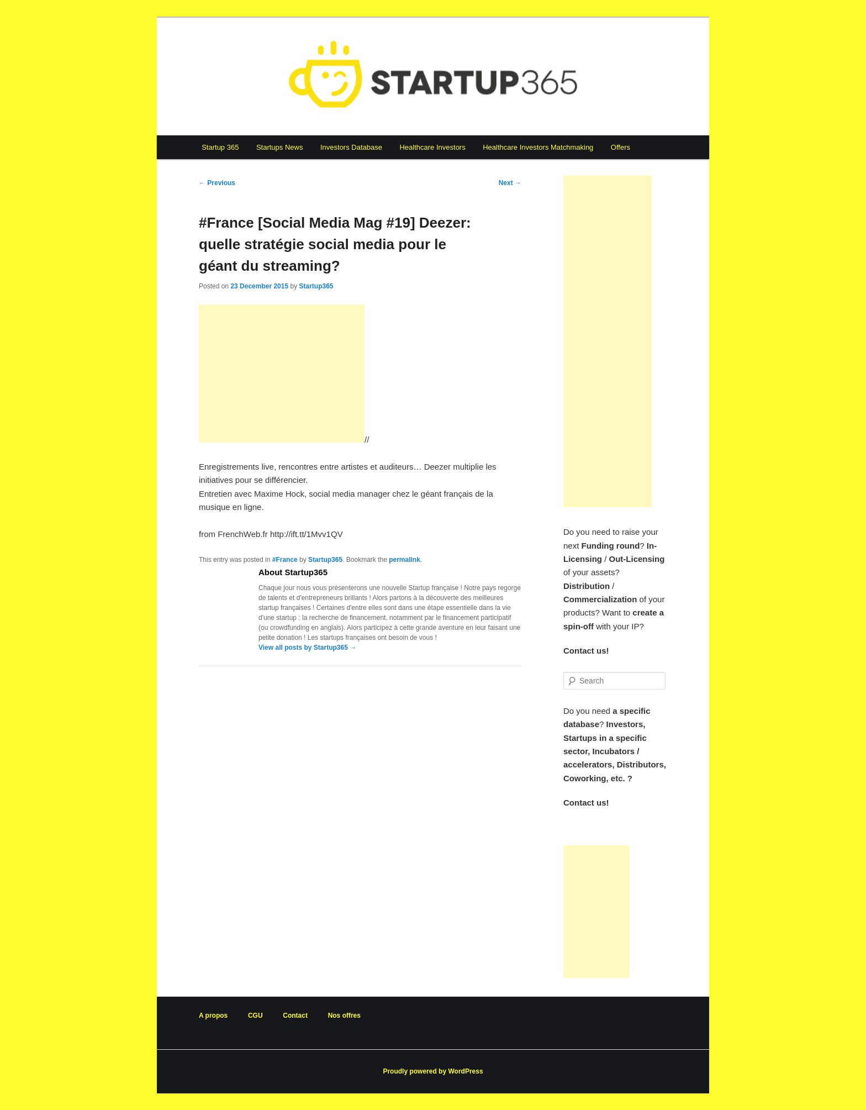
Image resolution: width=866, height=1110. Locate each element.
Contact (295, 1015)
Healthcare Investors (432, 147)
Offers (620, 147)
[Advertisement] (282, 373)
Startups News (279, 147)
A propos (213, 1015)
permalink (404, 560)
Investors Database (351, 147)
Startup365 (316, 286)
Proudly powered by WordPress (433, 1071)
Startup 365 (220, 147)
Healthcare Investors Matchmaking (538, 147)
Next (510, 183)
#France (285, 560)
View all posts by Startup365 (307, 647)
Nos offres (344, 1015)
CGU (255, 1015)
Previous (217, 183)
